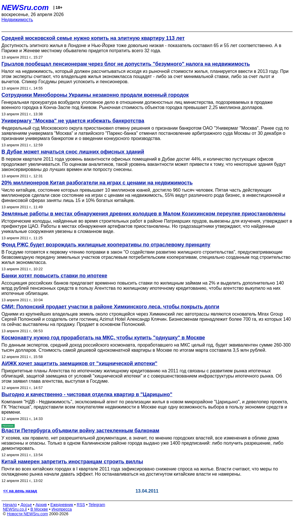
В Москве (39, 509)
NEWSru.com (25, 7)
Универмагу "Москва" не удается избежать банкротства (72, 121)
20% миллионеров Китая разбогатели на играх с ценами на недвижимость (97, 183)
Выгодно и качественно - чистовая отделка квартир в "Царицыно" (86, 394)
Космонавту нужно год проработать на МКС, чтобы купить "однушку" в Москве (103, 338)
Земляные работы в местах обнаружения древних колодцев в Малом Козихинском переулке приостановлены (143, 214)
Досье (26, 504)
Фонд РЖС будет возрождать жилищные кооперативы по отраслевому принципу (105, 245)
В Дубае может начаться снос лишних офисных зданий (72, 152)
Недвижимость (17, 19)
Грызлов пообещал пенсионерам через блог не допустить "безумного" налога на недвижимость (125, 64)
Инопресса (62, 509)
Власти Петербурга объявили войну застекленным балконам (80, 430)
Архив (41, 504)
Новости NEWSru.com (27, 514)
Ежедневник (62, 504)
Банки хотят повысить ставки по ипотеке (54, 276)
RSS (81, 504)
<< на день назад (20, 491)
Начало (10, 504)
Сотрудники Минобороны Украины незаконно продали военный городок (95, 95)
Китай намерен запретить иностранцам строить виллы (72, 461)
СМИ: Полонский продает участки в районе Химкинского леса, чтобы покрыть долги (110, 307)
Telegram (97, 504)
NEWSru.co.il (15, 509)
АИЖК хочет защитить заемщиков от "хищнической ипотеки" (79, 363)
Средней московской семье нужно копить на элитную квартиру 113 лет (93, 38)
